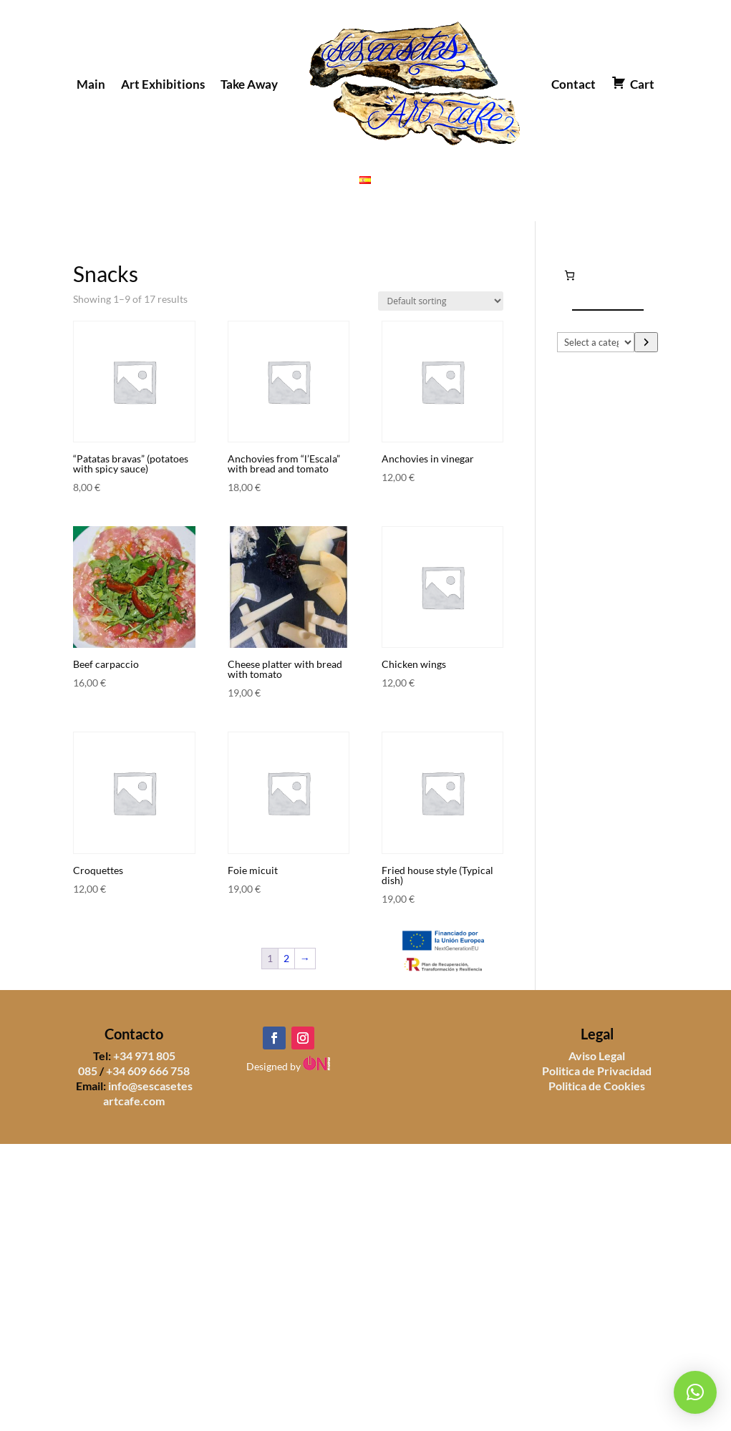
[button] (695, 1392)
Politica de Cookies (596, 1085)
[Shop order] (440, 301)
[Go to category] (646, 342)
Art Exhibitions (163, 84)
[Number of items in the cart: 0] (569, 275)
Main (91, 84)
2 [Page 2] (286, 958)
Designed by (288, 1066)
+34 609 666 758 (148, 1070)
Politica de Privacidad (597, 1070)
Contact (573, 84)
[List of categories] (595, 342)
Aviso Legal (596, 1055)
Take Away (249, 84)
